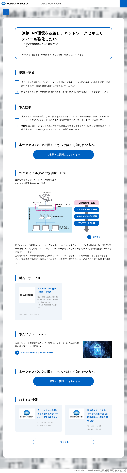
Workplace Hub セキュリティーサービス (38, 352)
